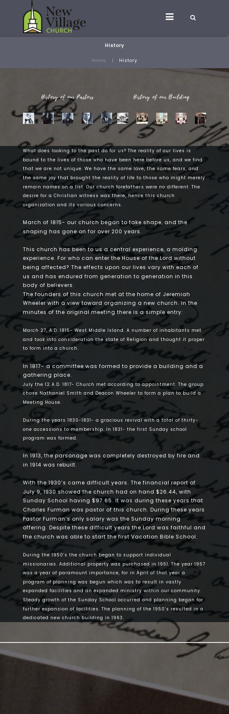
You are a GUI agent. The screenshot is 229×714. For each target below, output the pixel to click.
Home (99, 60)
